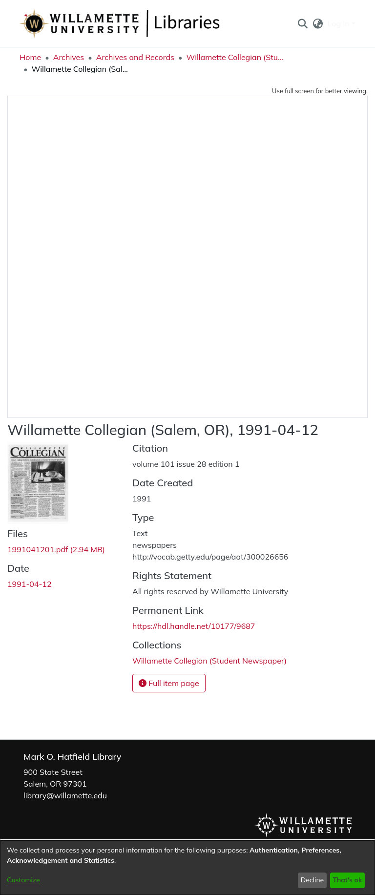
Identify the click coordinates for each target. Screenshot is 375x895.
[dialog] (187, 867)
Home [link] (30, 57)
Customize (23, 879)
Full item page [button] (169, 683)
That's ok (347, 879)
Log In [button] (340, 23)
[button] (302, 23)
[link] (56, 549)
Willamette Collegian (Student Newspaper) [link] (235, 57)
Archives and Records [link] (135, 57)
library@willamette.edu (65, 795)
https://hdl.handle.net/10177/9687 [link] (193, 626)
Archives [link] (68, 57)
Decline (312, 879)
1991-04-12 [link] (29, 584)
